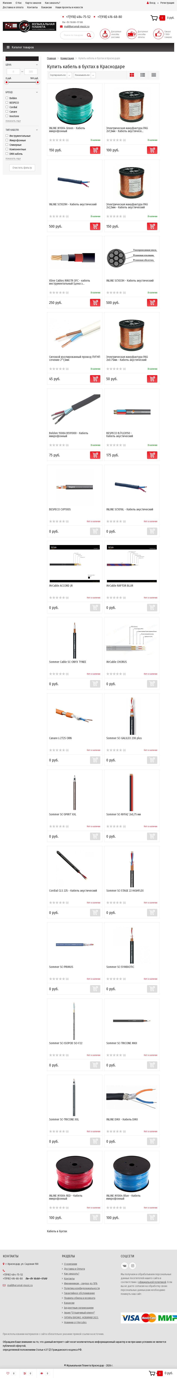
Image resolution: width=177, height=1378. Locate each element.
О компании (70, 1264)
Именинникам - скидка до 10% (81, 1283)
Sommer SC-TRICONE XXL (64, 1119)
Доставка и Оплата (74, 1268)
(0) (58, 140)
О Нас (19, 2)
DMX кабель (14, 154)
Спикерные (14, 145)
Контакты (32, 7)
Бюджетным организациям (79, 1307)
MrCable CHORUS (116, 662)
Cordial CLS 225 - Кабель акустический (73, 890)
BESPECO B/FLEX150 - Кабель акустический (119, 434)
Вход (151, 2)
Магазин (7, 2)
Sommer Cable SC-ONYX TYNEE (67, 662)
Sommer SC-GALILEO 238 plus (124, 738)
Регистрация (167, 2)
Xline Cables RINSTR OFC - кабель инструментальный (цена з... (69, 282)
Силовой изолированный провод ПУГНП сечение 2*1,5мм (74, 358)
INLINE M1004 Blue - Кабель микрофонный (123, 1197)
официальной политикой (152, 1282)
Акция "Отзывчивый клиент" (79, 1312)
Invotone (12, 116)
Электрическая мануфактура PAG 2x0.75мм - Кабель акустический (127, 358)
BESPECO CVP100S (60, 509)
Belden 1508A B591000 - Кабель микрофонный (68, 434)
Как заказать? (52, 2)
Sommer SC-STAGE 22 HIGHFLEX (125, 890)
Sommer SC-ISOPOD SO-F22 (65, 1043)
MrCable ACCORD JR (61, 585)
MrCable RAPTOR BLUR (119, 585)
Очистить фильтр (22, 167)
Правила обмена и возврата (79, 1298)
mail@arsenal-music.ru (76, 26)
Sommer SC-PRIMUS (61, 967)
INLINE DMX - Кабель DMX (122, 1119)
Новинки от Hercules (75, 1322)
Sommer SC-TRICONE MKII (121, 1043)
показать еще (13, 121)
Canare (11, 111)
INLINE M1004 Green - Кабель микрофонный (67, 129)
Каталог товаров (20, 47)
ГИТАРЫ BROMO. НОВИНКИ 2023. (81, 1317)
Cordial (11, 107)
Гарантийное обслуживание (79, 1293)
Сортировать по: (58, 75)
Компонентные (16, 149)
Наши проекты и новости (69, 7)
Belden (11, 98)
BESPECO (12, 102)
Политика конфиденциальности (82, 1288)
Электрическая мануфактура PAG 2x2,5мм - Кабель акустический (127, 206)
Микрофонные (16, 140)
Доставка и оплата (13, 7)
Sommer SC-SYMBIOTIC (120, 967)
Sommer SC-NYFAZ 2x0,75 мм (123, 814)
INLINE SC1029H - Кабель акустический (73, 204)
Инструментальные (18, 136)
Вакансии (46, 7)
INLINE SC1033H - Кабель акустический (130, 280)
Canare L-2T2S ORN (60, 738)
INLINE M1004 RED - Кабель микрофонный (65, 1197)
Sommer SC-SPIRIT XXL (62, 814)
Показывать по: (82, 75)
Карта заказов (33, 2)
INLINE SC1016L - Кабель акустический (129, 509)
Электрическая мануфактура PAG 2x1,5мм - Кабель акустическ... (127, 129)
